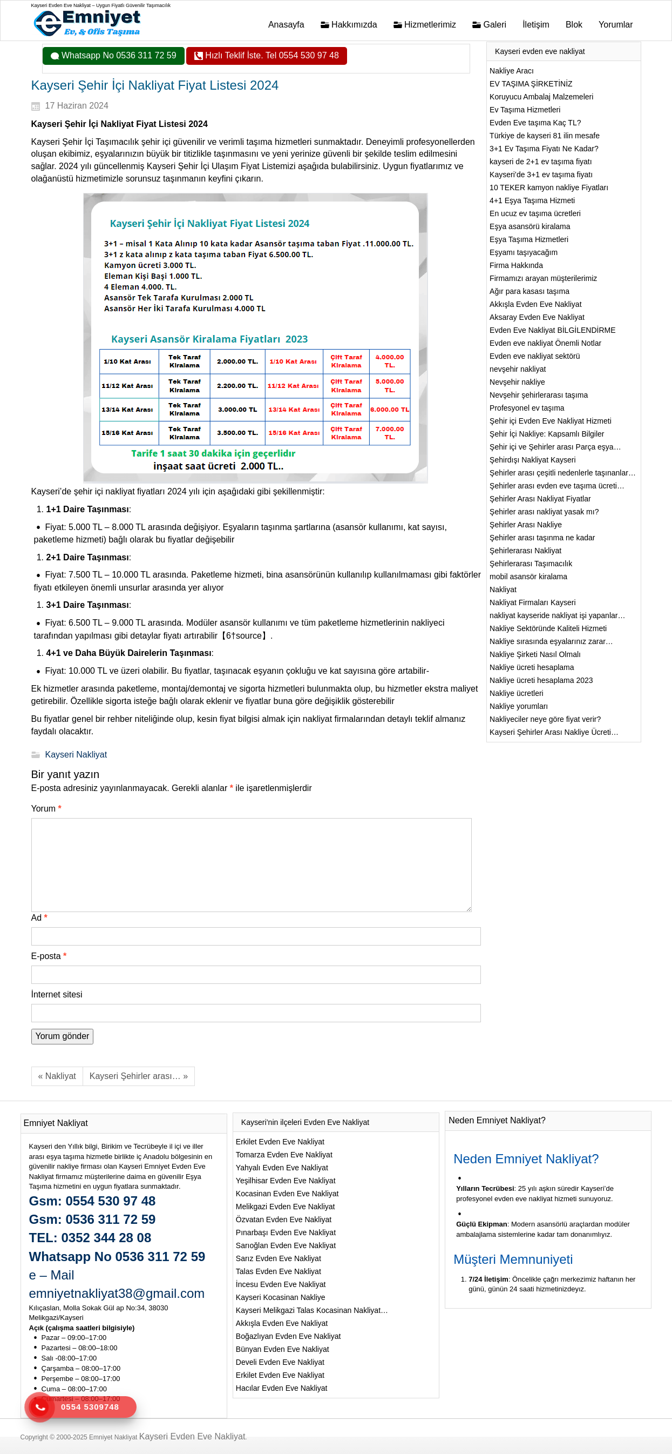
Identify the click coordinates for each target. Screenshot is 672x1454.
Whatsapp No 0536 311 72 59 (118, 55)
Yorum (46, 808)
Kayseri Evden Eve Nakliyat (192, 1436)
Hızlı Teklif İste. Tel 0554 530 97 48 (271, 55)
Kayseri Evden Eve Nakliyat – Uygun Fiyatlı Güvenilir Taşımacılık (101, 5)
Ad (39, 917)
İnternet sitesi (57, 994)
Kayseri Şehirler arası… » (139, 1076)
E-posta (49, 956)
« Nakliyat (57, 1076)
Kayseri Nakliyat (76, 754)
